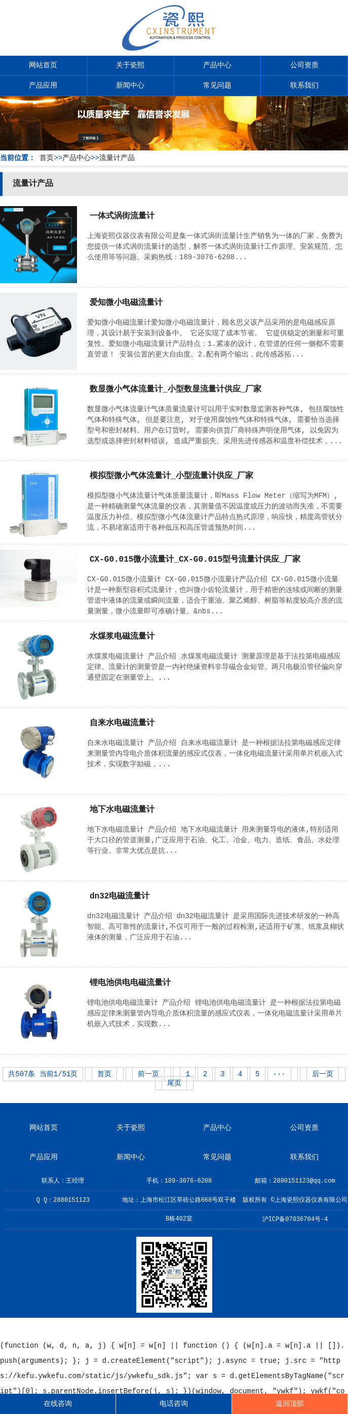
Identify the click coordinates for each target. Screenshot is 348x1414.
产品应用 (43, 86)
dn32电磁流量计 (119, 896)
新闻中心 (130, 86)
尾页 (174, 1083)
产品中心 (217, 65)
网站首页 (43, 65)
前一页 (148, 1074)
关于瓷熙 (130, 65)
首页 (47, 158)
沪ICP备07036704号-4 (295, 1219)
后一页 (322, 1074)
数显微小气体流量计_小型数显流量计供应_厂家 (175, 389)
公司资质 (304, 65)
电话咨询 (174, 1404)
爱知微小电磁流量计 (126, 302)
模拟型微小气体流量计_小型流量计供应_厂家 (171, 476)
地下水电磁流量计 (122, 809)
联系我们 (304, 86)
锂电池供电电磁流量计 (130, 983)
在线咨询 (58, 1404)
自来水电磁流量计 (122, 723)
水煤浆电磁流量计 (122, 636)
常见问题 (217, 86)
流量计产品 (117, 158)
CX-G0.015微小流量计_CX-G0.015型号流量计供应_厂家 (195, 559)
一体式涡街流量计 (122, 216)
